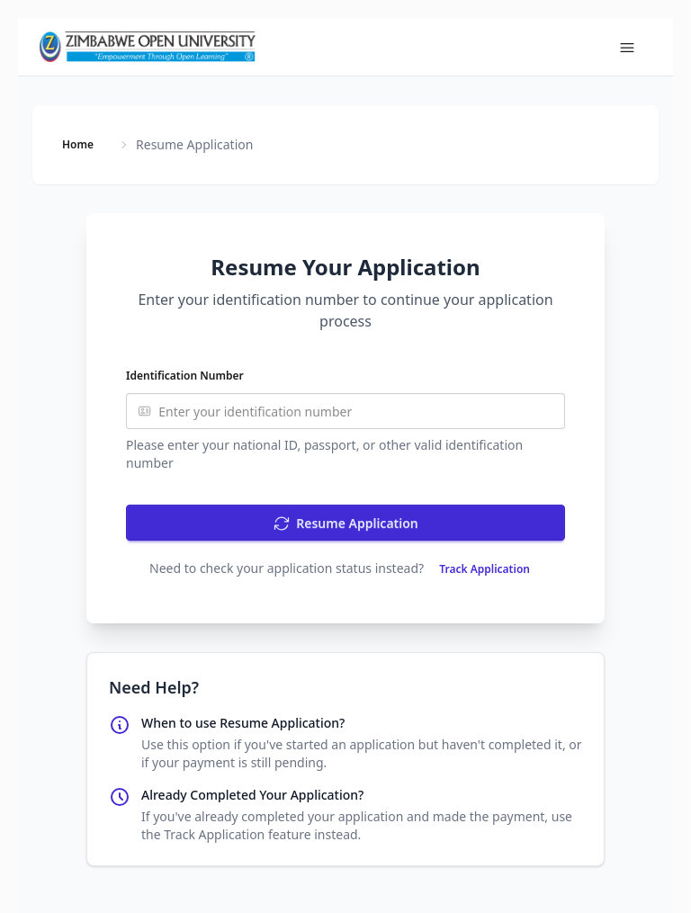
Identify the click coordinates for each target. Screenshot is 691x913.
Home (78, 144)
